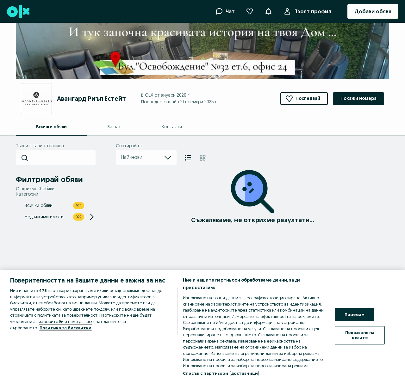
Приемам (355, 314)
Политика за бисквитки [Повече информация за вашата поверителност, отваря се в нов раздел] (65, 327)
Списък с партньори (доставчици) (221, 373)
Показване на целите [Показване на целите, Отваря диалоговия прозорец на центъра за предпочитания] (360, 335)
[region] (202, 326)
